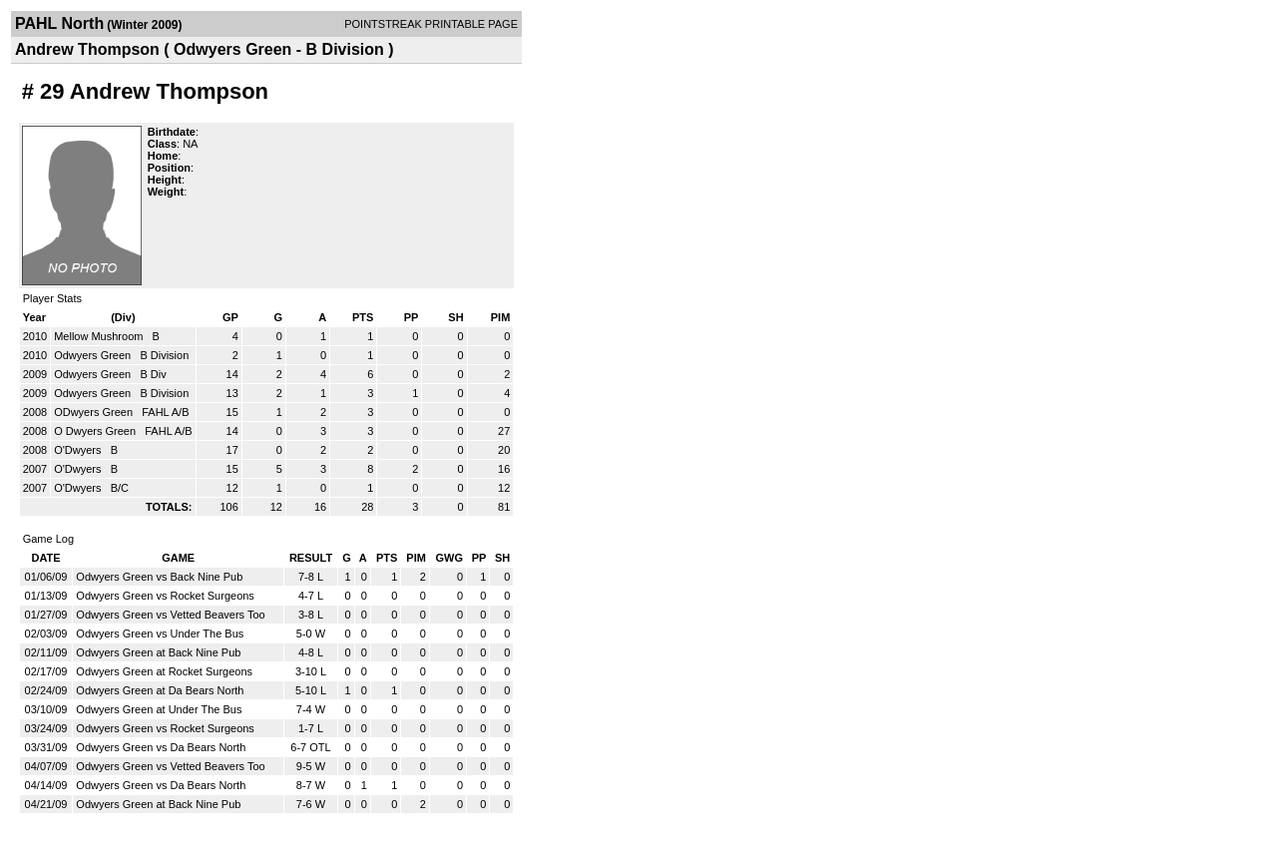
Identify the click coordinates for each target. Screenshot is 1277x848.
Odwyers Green (94, 355)
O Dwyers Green (96, 431)
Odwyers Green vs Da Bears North (160, 747)
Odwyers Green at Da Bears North (159, 690)
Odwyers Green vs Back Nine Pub (159, 577)
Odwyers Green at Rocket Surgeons (164, 671)
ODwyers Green (95, 412)
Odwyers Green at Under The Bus (158, 709)
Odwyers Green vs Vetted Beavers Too (170, 615)
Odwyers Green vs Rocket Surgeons (165, 596)
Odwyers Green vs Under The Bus (159, 633)
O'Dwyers (79, 450)
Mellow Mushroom (100, 336)
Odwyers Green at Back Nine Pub (158, 652)
